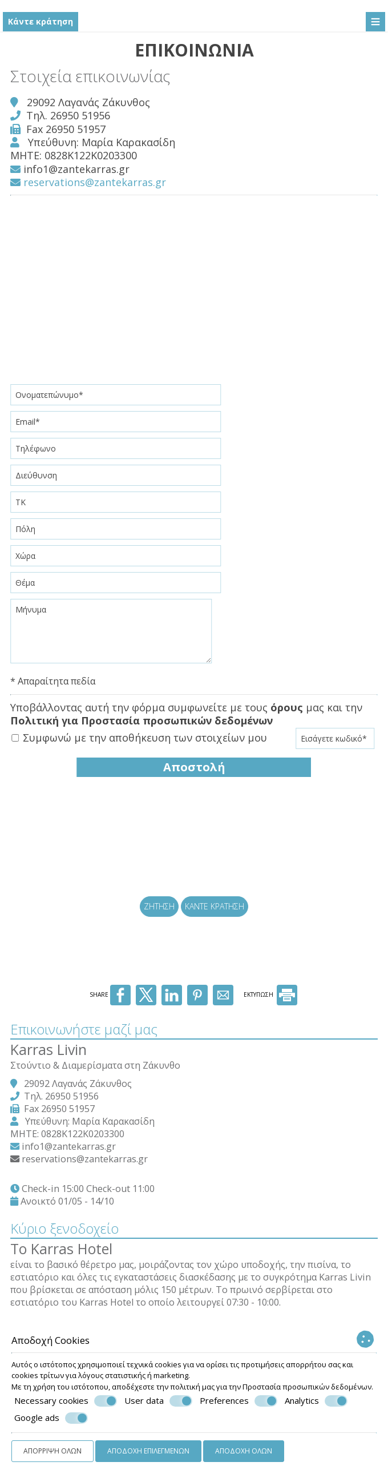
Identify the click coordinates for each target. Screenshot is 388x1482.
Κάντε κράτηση (40, 21)
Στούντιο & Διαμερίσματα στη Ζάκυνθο (96, 1078)
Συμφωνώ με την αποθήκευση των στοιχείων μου (140, 736)
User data (158, 1401)
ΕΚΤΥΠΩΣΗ (270, 1009)
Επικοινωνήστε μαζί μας (85, 1042)
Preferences (238, 1401)
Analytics (316, 1401)
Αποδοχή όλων (243, 1451)
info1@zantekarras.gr (78, 167)
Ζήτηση (157, 912)
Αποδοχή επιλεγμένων (148, 1451)
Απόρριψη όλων (52, 1451)
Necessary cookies (65, 1401)
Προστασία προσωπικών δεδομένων (306, 1387)
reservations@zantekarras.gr (89, 180)
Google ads (51, 1418)
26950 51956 (81, 113)
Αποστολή (194, 765)
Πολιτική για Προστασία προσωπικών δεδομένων (142, 719)
